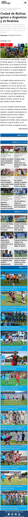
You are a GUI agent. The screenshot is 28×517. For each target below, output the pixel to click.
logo (6, 2)
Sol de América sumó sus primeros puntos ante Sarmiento (20, 204)
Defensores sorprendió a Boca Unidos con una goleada (12, 388)
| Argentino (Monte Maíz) (10, 9)
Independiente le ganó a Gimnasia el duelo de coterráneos (13, 507)
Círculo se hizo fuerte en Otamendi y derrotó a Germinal (13, 368)
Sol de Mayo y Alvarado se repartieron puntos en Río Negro (12, 328)
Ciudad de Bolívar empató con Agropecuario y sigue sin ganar (20, 243)
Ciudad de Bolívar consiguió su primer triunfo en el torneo (7, 227)
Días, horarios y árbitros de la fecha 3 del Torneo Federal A (14, 288)
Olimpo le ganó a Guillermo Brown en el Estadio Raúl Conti (13, 408)
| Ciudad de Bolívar (14, 8)
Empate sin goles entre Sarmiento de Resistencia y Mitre (7, 162)
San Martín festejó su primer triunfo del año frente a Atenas (20, 183)
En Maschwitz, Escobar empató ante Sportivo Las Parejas (14, 308)
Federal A (3, 8)
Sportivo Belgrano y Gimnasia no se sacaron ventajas (7, 205)
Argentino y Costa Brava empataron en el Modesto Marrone (7, 244)
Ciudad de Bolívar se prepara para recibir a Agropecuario (7, 261)
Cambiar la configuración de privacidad (14, 516)
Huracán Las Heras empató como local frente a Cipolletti (7, 183)
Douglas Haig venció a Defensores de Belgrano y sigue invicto (20, 163)
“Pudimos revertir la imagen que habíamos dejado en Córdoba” (13, 428)
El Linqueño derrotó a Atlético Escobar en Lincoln (12, 487)
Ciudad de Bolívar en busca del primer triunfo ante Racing (20, 227)
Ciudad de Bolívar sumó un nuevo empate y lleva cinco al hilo (20, 261)
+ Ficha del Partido (6, 44)
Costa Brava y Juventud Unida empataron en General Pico (11, 348)
